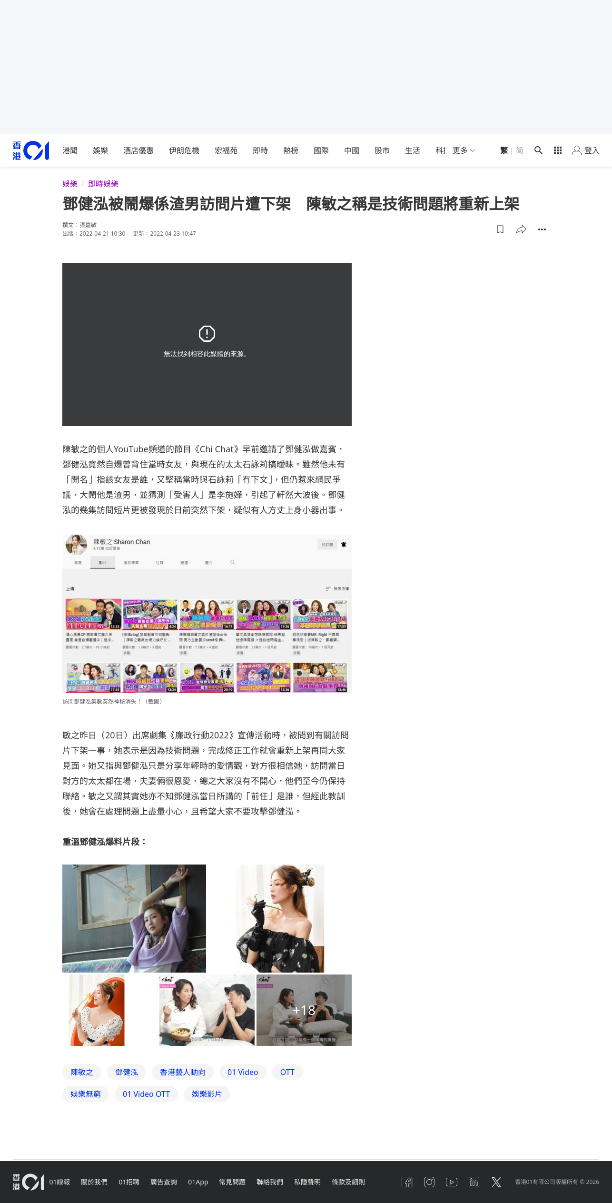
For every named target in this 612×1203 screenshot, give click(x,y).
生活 (412, 150)
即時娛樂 (103, 184)
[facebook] (404, 1182)
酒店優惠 (138, 150)
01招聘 (130, 1181)
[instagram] (427, 1182)
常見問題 (235, 1181)
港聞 (70, 150)
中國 (351, 150)
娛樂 (100, 150)
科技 (443, 150)
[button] (500, 229)
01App (201, 1181)
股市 (382, 150)
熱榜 (290, 150)
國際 (321, 150)
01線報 (60, 1181)
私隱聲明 (311, 1181)
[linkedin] (473, 1182)
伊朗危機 (184, 150)
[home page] (31, 150)
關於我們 (95, 1181)
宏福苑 (226, 150)
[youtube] (450, 1182)
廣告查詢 (166, 1181)
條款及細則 (353, 1181)
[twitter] (496, 1182)
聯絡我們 (273, 1181)
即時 (260, 150)
